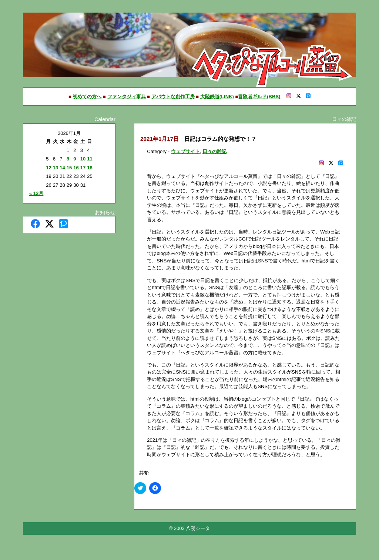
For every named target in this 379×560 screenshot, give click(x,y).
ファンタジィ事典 (126, 96)
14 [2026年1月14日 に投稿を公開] (62, 167)
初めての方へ (87, 96)
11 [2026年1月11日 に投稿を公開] (89, 159)
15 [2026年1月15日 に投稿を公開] (69, 167)
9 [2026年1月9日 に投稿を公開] (74, 159)
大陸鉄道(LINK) (217, 96)
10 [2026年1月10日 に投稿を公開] (82, 159)
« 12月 (36, 193)
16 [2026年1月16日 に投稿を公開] (75, 167)
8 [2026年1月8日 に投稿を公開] (68, 159)
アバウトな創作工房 (173, 96)
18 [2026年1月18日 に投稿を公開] (89, 167)
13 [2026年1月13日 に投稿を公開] (55, 167)
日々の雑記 (214, 151)
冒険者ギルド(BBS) (259, 96)
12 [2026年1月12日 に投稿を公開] (48, 167)
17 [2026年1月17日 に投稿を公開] (82, 167)
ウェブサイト (185, 151)
